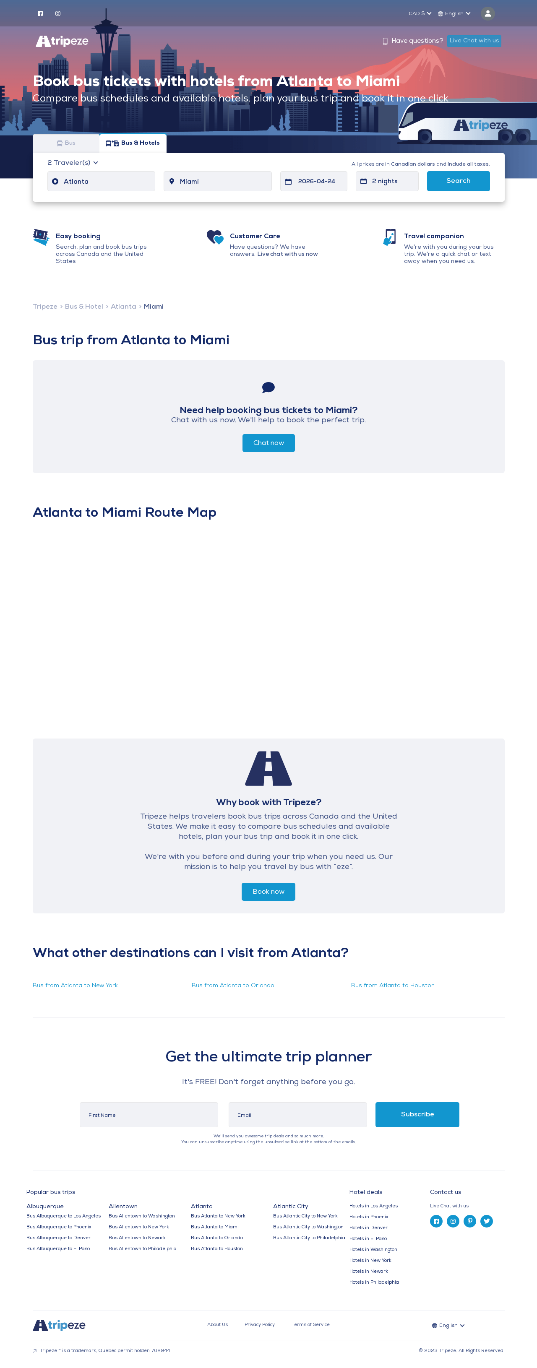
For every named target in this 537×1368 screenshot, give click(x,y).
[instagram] (57, 13)
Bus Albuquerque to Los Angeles (63, 1216)
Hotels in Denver (368, 1228)
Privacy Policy (260, 1325)
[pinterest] (470, 1221)
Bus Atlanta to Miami (215, 1227)
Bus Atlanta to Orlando (217, 1238)
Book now (268, 892)
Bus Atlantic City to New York (305, 1216)
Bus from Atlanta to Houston (393, 986)
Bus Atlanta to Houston (217, 1249)
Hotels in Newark (368, 1271)
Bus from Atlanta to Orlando (233, 986)
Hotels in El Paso (368, 1239)
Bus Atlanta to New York (218, 1216)
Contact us (445, 1192)
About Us (217, 1325)
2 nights (385, 182)
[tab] (470, 1206)
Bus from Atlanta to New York (75, 986)
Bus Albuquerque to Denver (58, 1238)
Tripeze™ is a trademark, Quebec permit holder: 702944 (101, 1351)
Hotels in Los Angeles (373, 1206)
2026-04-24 (316, 182)
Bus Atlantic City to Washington (308, 1227)
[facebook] (40, 13)
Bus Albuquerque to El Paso (58, 1249)
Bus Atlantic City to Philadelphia (309, 1238)
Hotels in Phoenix (368, 1217)
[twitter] (486, 1221)
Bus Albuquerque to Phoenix (58, 1227)
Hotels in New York (370, 1261)
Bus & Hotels (133, 143)
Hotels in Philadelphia (374, 1282)
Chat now (268, 443)
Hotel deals (365, 1193)
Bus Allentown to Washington (142, 1216)
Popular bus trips (50, 1193)
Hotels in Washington (373, 1250)
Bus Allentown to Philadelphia (143, 1249)
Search (458, 181)
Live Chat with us (474, 41)
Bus (66, 143)
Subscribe (417, 1114)
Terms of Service (311, 1325)
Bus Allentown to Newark (137, 1238)
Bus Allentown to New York (139, 1227)
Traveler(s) (69, 163)
